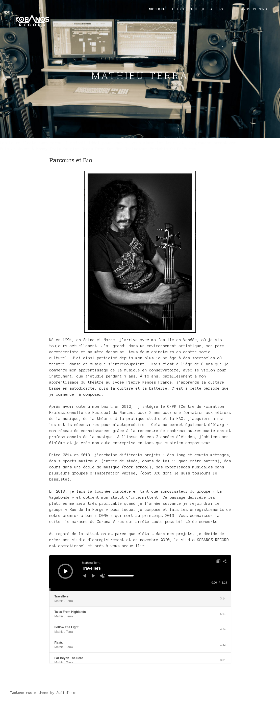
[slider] (121, 575)
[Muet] (103, 576)
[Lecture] (66, 571)
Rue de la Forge (209, 9)
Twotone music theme (29, 693)
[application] (140, 573)
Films (178, 9)
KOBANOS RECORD (250, 9)
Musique (157, 9)
